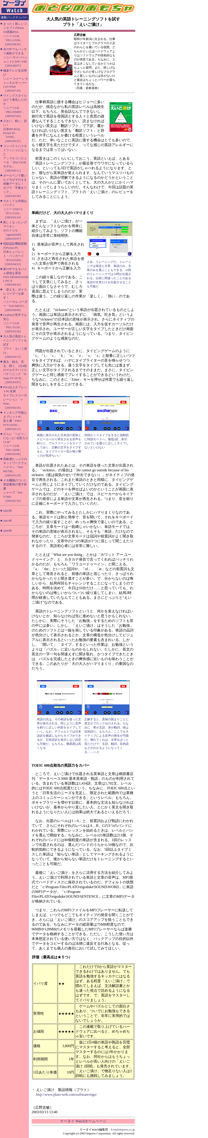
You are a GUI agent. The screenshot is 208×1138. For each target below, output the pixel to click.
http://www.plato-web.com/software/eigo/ (66, 1094)
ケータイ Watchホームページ (83, 1121)
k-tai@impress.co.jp (123, 1129)
